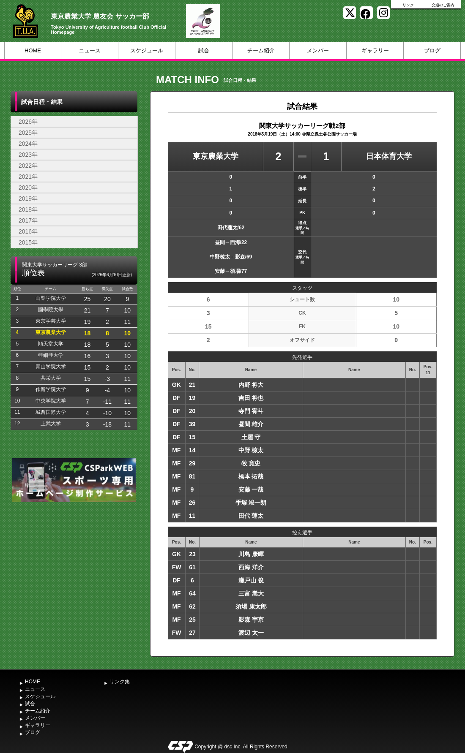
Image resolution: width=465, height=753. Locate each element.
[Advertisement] (74, 567)
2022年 (28, 165)
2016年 (28, 231)
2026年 (28, 121)
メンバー (318, 50)
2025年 (28, 132)
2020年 (28, 187)
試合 (203, 50)
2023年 (28, 154)
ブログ (432, 50)
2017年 (28, 220)
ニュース (90, 50)
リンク (408, 5)
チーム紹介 (261, 50)
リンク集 (119, 682)
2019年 (28, 198)
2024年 (28, 143)
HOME (33, 50)
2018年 (28, 209)
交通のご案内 (443, 5)
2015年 (28, 242)
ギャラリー (375, 50)
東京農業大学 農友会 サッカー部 (100, 16)
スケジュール (146, 50)
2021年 (28, 176)
